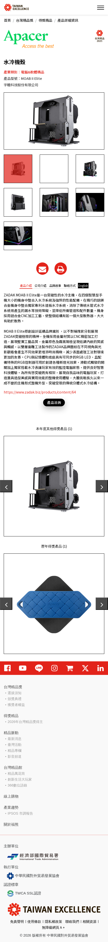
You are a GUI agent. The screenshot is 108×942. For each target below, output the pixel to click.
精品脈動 (11, 733)
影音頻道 (14, 756)
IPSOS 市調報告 (20, 813)
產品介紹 (26, 285)
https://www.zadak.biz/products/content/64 (40, 392)
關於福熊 (11, 824)
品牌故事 (55, 285)
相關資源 (89, 922)
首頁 (7, 20)
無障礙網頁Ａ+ (53, 927)
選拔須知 (14, 693)
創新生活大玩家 (20, 779)
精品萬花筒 (16, 773)
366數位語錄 (17, 785)
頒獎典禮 (14, 699)
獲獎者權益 (16, 704)
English (83, 285)
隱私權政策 (53, 922)
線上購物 (11, 796)
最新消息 (14, 738)
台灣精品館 (13, 767)
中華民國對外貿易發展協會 (33, 876)
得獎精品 (45, 20)
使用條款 (34, 922)
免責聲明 (17, 922)
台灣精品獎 (24, 20)
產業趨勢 (11, 807)
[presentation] (6, 486)
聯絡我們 (72, 922)
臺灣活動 (14, 744)
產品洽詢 (54, 402)
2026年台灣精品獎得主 (25, 721)
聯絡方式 (70, 285)
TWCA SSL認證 (24, 893)
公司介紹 (40, 285)
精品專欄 (14, 750)
